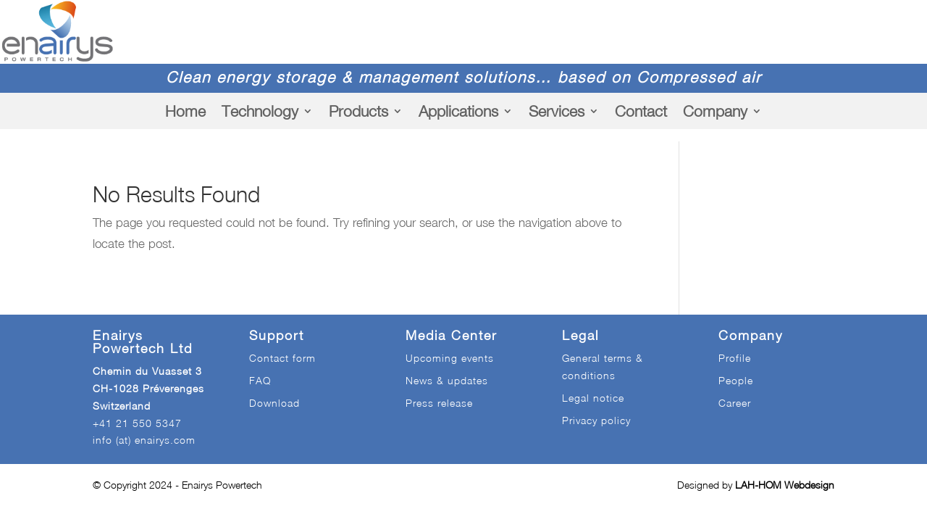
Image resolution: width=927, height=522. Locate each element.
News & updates (447, 380)
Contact (641, 111)
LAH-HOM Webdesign (784, 484)
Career (734, 403)
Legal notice (593, 398)
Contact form (282, 358)
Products (358, 111)
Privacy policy (596, 420)
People (735, 380)
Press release (439, 403)
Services (556, 111)
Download (274, 403)
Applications (458, 111)
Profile (734, 358)
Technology (260, 111)
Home (185, 111)
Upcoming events (450, 358)
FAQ (260, 380)
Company (715, 111)
